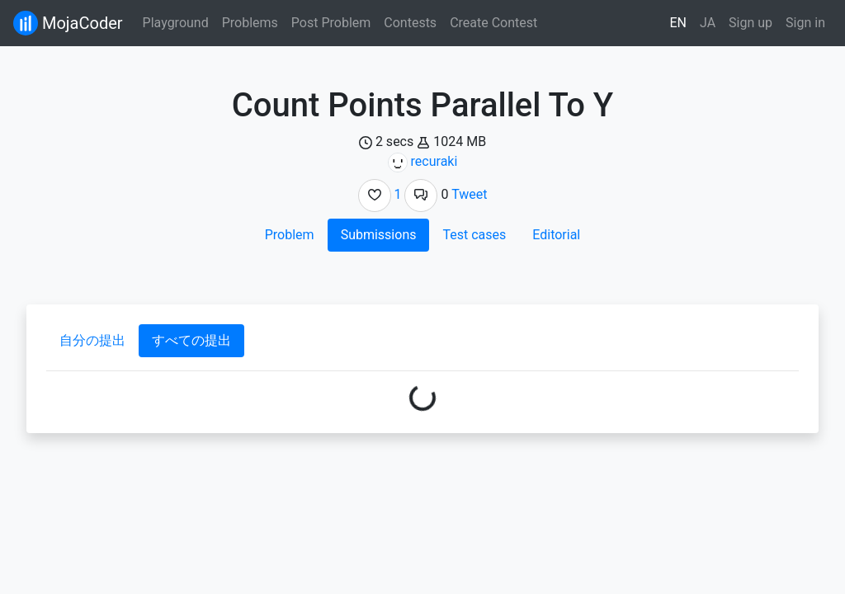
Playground (176, 23)
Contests (410, 23)
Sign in (805, 23)
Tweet (469, 194)
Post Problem (331, 23)
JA (707, 23)
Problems (250, 23)
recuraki (434, 161)
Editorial (556, 235)
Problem (289, 235)
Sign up (750, 23)
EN (678, 23)
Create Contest (493, 23)
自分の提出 (92, 340)
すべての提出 (191, 340)
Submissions (379, 235)
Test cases (474, 235)
